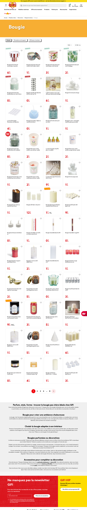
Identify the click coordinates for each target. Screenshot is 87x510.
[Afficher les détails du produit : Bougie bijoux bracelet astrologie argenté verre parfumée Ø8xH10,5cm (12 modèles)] (34, 336)
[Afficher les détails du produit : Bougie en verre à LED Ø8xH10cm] (15, 336)
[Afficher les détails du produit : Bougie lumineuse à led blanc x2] (15, 224)
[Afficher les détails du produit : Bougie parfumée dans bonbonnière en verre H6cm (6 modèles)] (15, 84)
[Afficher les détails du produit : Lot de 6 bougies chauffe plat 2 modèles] (53, 140)
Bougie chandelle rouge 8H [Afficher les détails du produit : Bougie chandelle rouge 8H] (72, 232)
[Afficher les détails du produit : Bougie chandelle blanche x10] (53, 252)
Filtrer (77, 45)
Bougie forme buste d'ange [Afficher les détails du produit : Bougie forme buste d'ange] (72, 92)
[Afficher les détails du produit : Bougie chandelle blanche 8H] (53, 224)
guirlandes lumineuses (43, 462)
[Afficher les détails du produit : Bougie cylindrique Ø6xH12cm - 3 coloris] (53, 364)
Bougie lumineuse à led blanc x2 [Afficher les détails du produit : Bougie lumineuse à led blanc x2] (14, 233)
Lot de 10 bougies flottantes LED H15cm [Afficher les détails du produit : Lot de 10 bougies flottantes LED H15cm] (53, 177)
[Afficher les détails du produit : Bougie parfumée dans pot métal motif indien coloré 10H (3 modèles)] (34, 56)
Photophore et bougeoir (20, 40)
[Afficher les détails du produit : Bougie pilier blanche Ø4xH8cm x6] (73, 336)
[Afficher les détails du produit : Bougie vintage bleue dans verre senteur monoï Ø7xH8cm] (15, 308)
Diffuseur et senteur (35, 40)
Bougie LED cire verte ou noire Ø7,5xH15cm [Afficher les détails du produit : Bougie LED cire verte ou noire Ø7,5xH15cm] (13, 205)
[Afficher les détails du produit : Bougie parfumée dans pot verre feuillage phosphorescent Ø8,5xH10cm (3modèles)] (73, 56)
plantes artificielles (47, 463)
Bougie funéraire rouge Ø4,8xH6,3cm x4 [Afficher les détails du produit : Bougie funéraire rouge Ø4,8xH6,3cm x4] (71, 261)
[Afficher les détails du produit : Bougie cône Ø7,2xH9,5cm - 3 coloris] (53, 336)
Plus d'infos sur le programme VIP (71, 489)
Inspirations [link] (72, 9)
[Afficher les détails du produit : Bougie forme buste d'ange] (73, 84)
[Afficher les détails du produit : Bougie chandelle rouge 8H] (73, 224)
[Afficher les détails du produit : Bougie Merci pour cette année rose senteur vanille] (34, 140)
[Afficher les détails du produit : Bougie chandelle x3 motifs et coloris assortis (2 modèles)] (34, 224)
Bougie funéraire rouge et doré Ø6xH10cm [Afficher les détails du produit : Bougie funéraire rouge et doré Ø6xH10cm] (13, 261)
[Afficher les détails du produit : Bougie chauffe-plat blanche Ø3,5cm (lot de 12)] (34, 84)
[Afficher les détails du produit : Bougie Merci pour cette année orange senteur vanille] (73, 140)
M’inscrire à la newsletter (42, 495)
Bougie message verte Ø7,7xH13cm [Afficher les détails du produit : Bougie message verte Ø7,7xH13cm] (51, 317)
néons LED (53, 462)
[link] (47, 11)
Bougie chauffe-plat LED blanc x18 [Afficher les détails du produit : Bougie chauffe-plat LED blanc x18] (71, 205)
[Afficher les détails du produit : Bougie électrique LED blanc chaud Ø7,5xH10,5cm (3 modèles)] (53, 196)
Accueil (5, 17)
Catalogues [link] (7, 13)
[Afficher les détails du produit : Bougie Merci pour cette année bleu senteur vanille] (34, 168)
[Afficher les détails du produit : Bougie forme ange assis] (73, 168)
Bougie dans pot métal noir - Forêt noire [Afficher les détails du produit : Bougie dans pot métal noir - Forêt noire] (14, 373)
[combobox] (43, 5)
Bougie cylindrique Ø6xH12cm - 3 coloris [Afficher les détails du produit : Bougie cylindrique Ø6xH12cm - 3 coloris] (51, 373)
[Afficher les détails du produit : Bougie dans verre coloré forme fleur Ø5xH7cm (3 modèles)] (53, 280)
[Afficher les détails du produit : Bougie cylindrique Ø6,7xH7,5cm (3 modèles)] (73, 308)
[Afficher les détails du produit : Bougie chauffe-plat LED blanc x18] (73, 196)
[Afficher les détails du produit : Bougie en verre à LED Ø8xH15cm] (34, 252)
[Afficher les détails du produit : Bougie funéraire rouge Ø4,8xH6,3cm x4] (73, 252)
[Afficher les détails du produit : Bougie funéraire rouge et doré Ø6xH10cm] (15, 252)
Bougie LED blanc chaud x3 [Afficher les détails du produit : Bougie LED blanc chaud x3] (33, 204)
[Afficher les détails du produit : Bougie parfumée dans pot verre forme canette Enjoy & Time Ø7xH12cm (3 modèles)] (34, 308)
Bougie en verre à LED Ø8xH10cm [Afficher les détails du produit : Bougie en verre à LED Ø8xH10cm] (12, 345)
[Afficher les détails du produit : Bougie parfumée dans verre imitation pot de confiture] (15, 168)
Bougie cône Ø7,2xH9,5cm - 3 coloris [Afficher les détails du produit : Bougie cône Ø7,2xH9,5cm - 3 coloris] (53, 345)
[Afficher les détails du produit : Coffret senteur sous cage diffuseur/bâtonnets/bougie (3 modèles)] (53, 84)
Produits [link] (46, 9)
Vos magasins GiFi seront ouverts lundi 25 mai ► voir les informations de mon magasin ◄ (43, 1)
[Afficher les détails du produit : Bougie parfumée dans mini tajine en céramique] (15, 280)
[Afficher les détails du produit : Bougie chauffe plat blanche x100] (73, 280)
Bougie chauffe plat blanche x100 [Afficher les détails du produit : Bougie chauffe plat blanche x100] (72, 289)
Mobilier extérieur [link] (23, 9)
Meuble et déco (12, 17)
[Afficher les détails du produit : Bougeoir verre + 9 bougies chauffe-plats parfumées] (73, 112)
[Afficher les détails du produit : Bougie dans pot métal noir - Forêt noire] (15, 364)
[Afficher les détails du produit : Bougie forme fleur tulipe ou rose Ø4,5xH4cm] (34, 112)
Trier (68, 45)
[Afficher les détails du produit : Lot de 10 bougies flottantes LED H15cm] (53, 168)
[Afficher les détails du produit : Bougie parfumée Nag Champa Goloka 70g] (34, 364)
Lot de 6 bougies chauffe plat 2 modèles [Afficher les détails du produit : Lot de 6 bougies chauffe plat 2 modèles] (52, 149)
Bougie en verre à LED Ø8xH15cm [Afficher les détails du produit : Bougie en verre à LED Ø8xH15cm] (32, 261)
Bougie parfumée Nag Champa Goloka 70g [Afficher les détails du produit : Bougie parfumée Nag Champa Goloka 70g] (32, 373)
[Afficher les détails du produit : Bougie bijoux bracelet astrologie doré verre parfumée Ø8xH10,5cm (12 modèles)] (34, 280)
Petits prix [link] (55, 9)
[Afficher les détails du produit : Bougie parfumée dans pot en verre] (53, 112)
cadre (35, 465)
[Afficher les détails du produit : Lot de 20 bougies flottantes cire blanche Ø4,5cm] (15, 112)
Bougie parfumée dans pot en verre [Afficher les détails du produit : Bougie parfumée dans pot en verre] (52, 121)
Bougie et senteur (29, 17)
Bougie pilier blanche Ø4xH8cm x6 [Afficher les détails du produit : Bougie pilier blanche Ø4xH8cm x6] (70, 345)
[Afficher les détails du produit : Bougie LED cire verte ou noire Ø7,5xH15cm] (15, 196)
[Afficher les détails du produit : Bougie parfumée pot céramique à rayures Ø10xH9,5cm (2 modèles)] (15, 56)
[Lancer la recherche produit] (21, 5)
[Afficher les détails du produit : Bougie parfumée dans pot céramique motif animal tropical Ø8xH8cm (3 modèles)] (53, 56)
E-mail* (9, 494)
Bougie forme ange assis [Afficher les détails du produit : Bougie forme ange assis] (71, 176)
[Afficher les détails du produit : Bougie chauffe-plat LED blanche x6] (73, 364)
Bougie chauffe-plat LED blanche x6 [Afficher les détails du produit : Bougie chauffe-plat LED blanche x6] (71, 373)
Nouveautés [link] (63, 9)
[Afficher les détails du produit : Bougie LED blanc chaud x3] (34, 196)
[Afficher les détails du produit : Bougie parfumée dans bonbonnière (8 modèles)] (15, 140)
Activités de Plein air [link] (10, 9)
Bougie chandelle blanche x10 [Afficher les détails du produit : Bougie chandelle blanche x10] (52, 261)
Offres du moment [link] (36, 9)
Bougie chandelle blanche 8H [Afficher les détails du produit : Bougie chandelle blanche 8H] (53, 232)
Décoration (20, 17)
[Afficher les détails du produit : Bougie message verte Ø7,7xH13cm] (53, 308)
